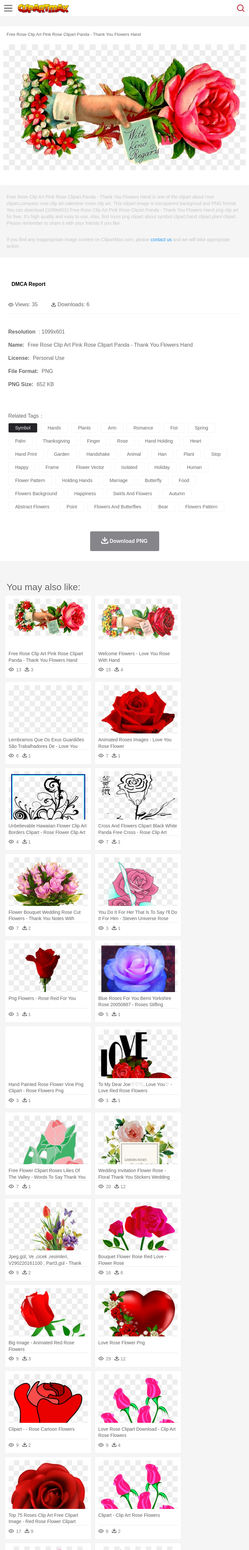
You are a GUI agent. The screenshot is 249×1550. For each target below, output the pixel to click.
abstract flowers (32, 506)
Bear (42, 1478)
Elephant (172, 1478)
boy (230, 1488)
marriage (119, 480)
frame (52, 467)
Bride (59, 1488)
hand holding (159, 441)
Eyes (161, 1488)
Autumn (49, 1468)
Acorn (32, 1468)
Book (69, 1498)
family (75, 1488)
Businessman (114, 1488)
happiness (85, 493)
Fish (188, 1478)
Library (225, 1498)
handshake (98, 454)
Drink (82, 1508)
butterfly (153, 480)
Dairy (49, 1508)
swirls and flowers (132, 493)
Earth (115, 1468)
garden (61, 454)
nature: (15, 1468)
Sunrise (227, 1468)
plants (84, 427)
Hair (208, 1488)
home (194, 1488)
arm (112, 427)
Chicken (100, 1478)
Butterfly (70, 1478)
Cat (85, 1478)
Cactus (84, 1468)
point (71, 506)
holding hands (77, 480)
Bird (54, 1478)
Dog (127, 1478)
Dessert (65, 1508)
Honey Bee (218, 1478)
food (184, 480)
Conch (100, 1468)
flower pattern (30, 480)
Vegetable (188, 1508)
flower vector (90, 467)
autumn (177, 493)
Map (187, 1498)
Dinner (226, 1508)
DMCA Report (28, 284)
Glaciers (158, 1468)
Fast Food (100, 1508)
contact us (161, 239)
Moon (211, 1468)
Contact (78, 1536)
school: (15, 1497)
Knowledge (205, 1498)
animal (134, 454)
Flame (141, 1468)
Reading (109, 1498)
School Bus (169, 1498)
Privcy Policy (53, 1536)
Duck (140, 1478)
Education (145, 1498)
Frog (200, 1478)
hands (54, 427)
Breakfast (32, 1508)
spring (201, 427)
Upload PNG (123, 1536)
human (194, 467)
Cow (115, 1478)
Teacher (53, 1498)
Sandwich (147, 1508)
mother (91, 1488)
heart (195, 441)
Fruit (117, 1508)
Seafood (168, 1508)
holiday (162, 467)
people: (15, 1488)
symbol (23, 427)
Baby (46, 1488)
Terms (30, 1536)
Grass (175, 1468)
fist (174, 427)
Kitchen (208, 1508)
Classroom (87, 1498)
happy (21, 467)
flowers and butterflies (117, 506)
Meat (130, 1508)
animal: (15, 1478)
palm (20, 441)
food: (13, 1507)
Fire (127, 1468)
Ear (150, 1488)
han (162, 454)
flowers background (36, 493)
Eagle (154, 1478)
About (13, 1536)
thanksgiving (56, 441)
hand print (26, 454)
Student (34, 1498)
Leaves (66, 1468)
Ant (31, 1478)
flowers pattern (201, 506)
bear (163, 506)
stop (216, 454)
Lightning (194, 1468)
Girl (219, 1488)
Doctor (136, 1488)
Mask (32, 1488)
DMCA (97, 1536)
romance (143, 427)
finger (93, 441)
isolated (129, 467)
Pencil (126, 1498)
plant (189, 454)
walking (178, 1488)
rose (122, 441)
